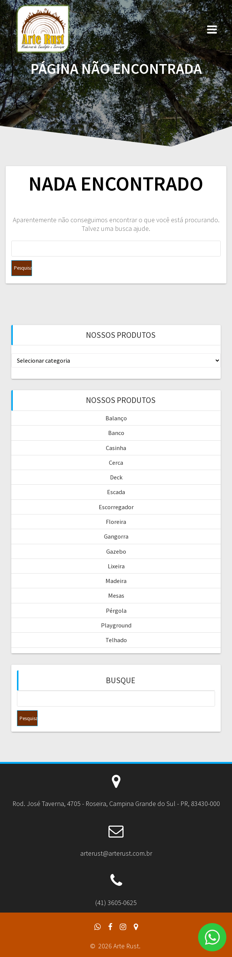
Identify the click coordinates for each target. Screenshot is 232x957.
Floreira (116, 521)
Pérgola (116, 610)
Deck (116, 477)
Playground (116, 625)
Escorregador (116, 507)
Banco (116, 433)
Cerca (116, 462)
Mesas (116, 595)
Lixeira (116, 566)
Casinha (116, 448)
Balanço (116, 418)
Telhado (116, 640)
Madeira (116, 581)
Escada (116, 492)
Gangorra (116, 536)
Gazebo (116, 551)
